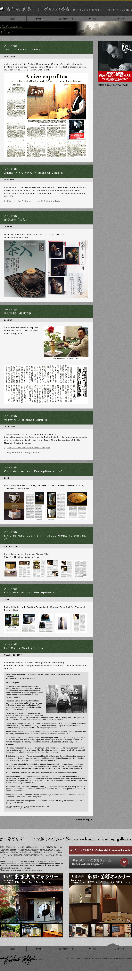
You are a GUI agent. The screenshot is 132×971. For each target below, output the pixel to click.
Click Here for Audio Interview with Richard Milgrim (34, 201)
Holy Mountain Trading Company (24, 452)
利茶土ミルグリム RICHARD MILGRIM (21, 959)
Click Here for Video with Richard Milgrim (28, 448)
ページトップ (113, 944)
